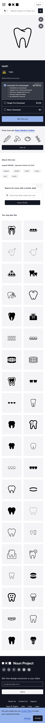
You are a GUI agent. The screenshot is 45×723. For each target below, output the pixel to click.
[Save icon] (41, 19)
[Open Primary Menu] (4, 4)
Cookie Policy (26, 711)
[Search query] (22, 195)
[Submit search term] (40, 10)
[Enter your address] (22, 684)
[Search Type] (5, 10)
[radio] (22, 91)
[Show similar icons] (41, 26)
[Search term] (23, 10)
